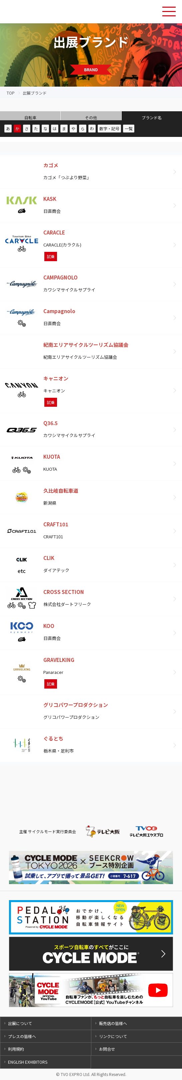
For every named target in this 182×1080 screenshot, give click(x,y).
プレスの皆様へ (22, 1036)
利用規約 (16, 1049)
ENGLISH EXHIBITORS (27, 1062)
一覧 (129, 128)
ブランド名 (152, 117)
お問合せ (107, 1049)
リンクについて (113, 1036)
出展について (20, 1023)
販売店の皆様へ (113, 1023)
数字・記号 (109, 128)
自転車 (30, 117)
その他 (91, 117)
